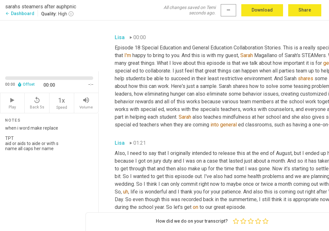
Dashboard (19, 13)
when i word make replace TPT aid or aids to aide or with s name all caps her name (49, 175)
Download (262, 10)
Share (304, 10)
